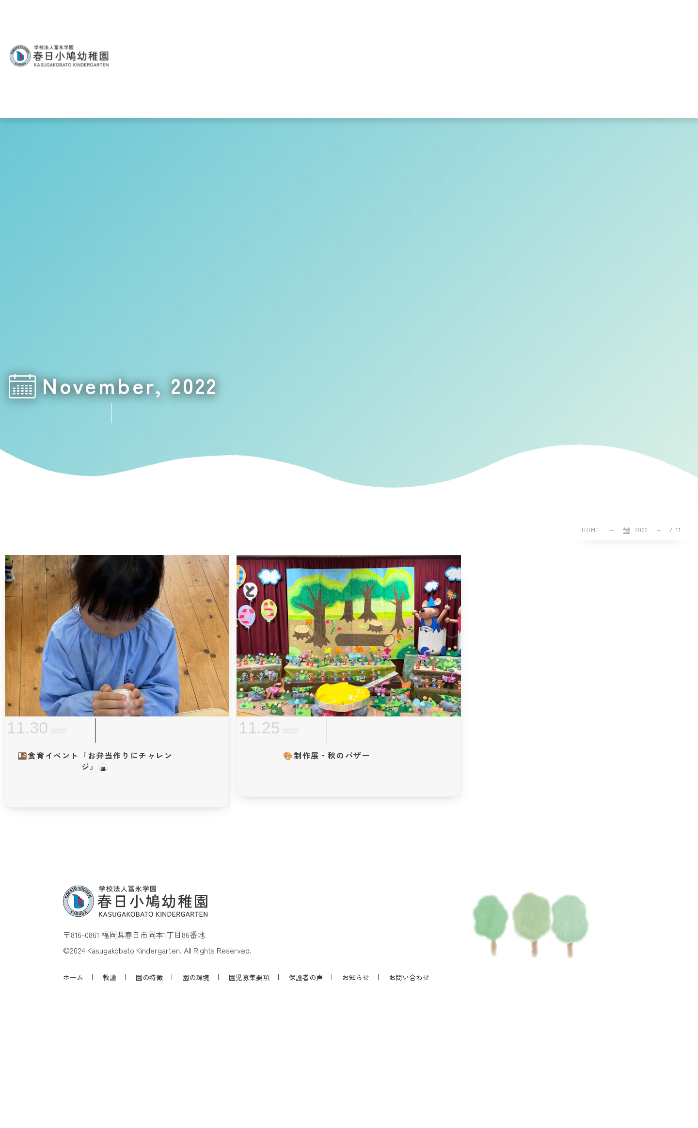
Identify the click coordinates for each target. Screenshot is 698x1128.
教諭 (109, 977)
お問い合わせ (409, 977)
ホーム (73, 977)
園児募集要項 (249, 977)
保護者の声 (306, 977)
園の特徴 (149, 977)
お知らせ (355, 977)
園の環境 (195, 977)
